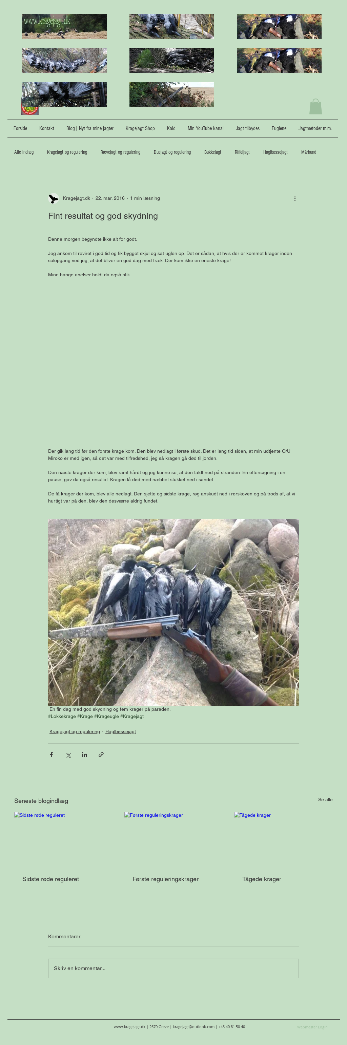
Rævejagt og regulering (120, 152)
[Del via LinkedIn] (84, 754)
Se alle (325, 799)
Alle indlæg (24, 152)
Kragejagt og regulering (67, 152)
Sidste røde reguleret (50, 878)
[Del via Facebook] (51, 754)
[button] (315, 106)
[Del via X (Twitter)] (68, 754)
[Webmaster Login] (312, 1026)
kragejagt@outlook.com (194, 1026)
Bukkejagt (212, 152)
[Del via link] (101, 754)
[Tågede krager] (283, 839)
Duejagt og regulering (172, 152)
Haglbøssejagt (275, 152)
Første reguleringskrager (165, 878)
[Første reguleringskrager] (173, 840)
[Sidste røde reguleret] (63, 839)
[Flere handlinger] (295, 198)
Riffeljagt (242, 152)
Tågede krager (261, 878)
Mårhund (308, 152)
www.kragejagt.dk (129, 1026)
